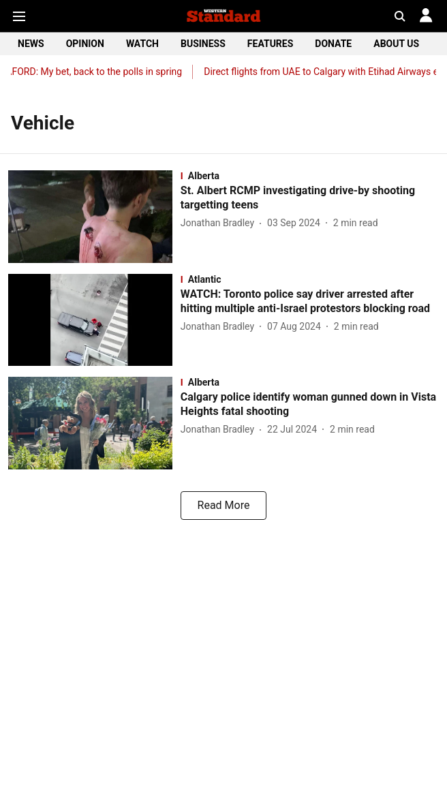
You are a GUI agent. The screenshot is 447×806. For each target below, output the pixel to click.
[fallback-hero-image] (94, 216)
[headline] (310, 198)
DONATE (333, 43)
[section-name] (310, 175)
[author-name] (220, 223)
